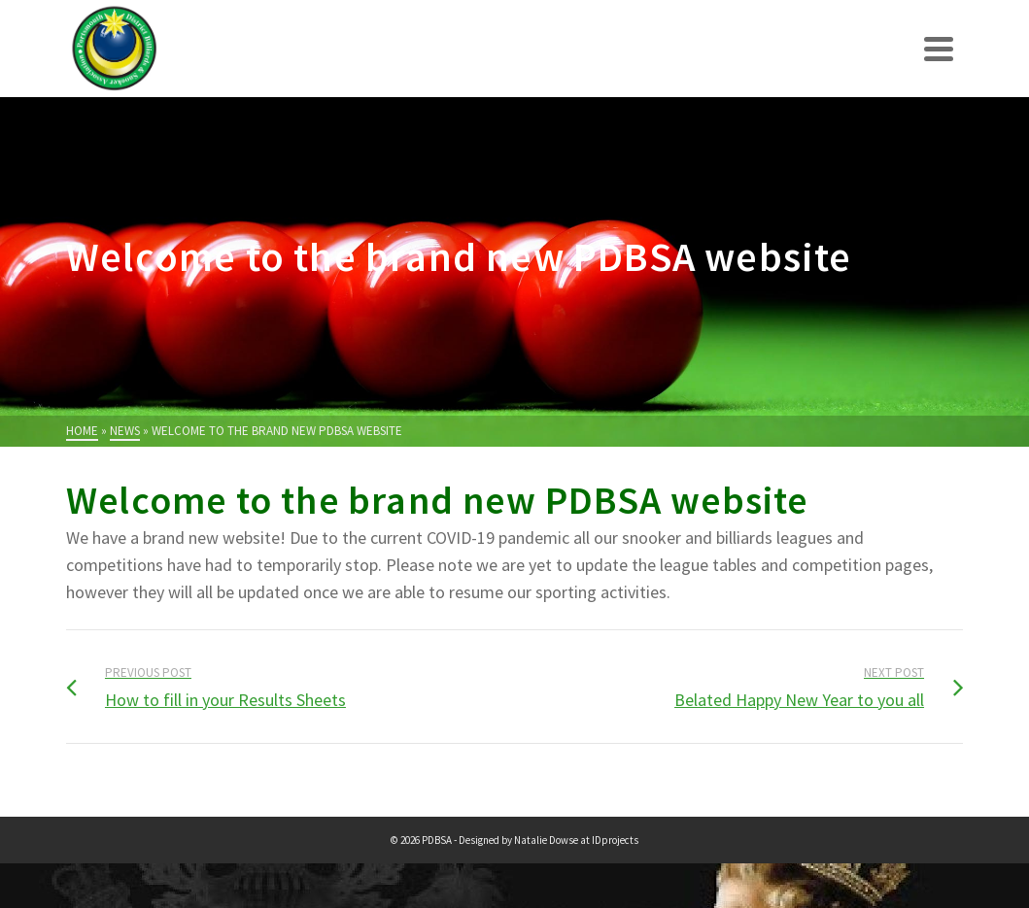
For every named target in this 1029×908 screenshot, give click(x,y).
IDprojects (615, 840)
